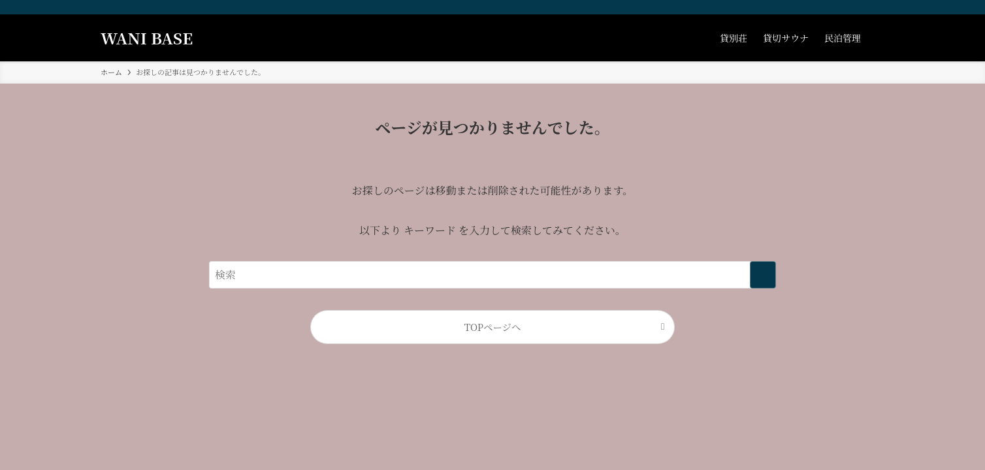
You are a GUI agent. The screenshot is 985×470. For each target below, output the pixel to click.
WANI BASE (147, 38)
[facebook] (824, 7)
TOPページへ (492, 327)
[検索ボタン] (876, 37)
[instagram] (841, 7)
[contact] (875, 7)
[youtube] (858, 7)
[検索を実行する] (763, 275)
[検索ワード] (492, 275)
